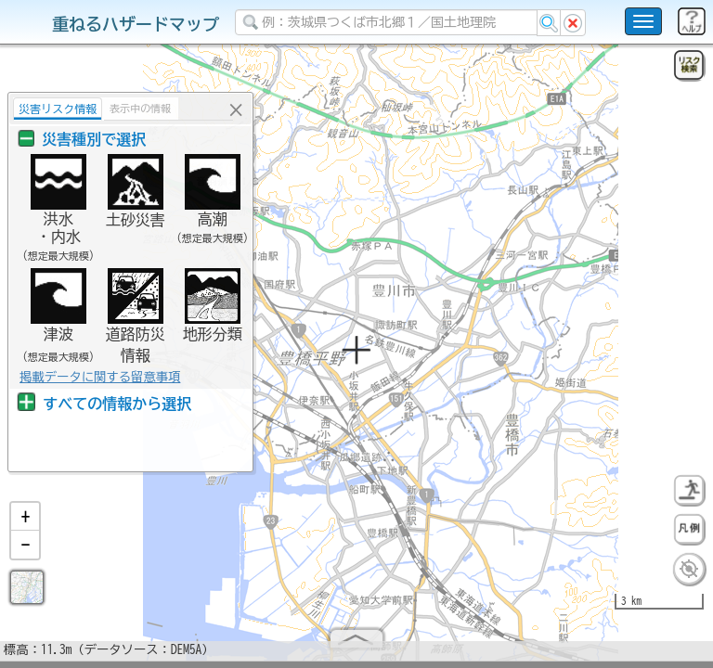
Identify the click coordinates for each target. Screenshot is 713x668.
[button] (25, 524)
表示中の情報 (135, 108)
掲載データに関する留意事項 (95, 376)
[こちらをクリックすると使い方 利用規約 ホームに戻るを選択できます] (643, 21)
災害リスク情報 (53, 108)
